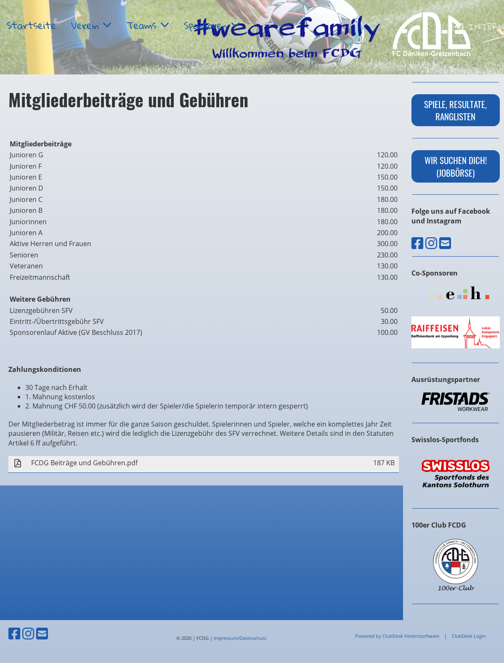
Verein (91, 25)
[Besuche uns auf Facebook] (417, 243)
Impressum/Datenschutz (240, 638)
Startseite (31, 25)
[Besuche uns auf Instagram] (431, 243)
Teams (147, 25)
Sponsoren (211, 25)
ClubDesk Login (469, 636)
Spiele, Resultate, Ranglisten (455, 110)
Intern (479, 26)
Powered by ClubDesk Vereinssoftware (397, 636)
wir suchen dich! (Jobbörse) (455, 166)
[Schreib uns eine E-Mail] (445, 243)
